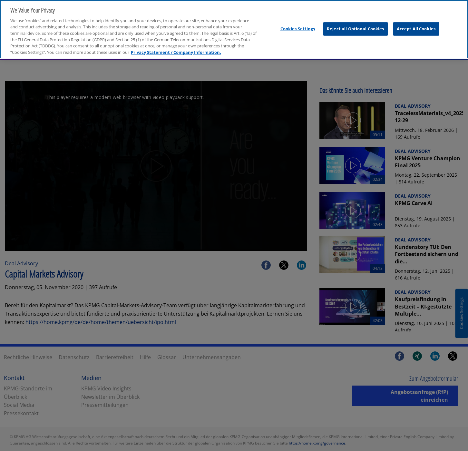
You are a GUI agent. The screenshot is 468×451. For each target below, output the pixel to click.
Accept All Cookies (416, 27)
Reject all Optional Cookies (355, 27)
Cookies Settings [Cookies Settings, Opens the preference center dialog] (297, 27)
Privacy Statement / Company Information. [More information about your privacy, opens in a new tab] (176, 50)
